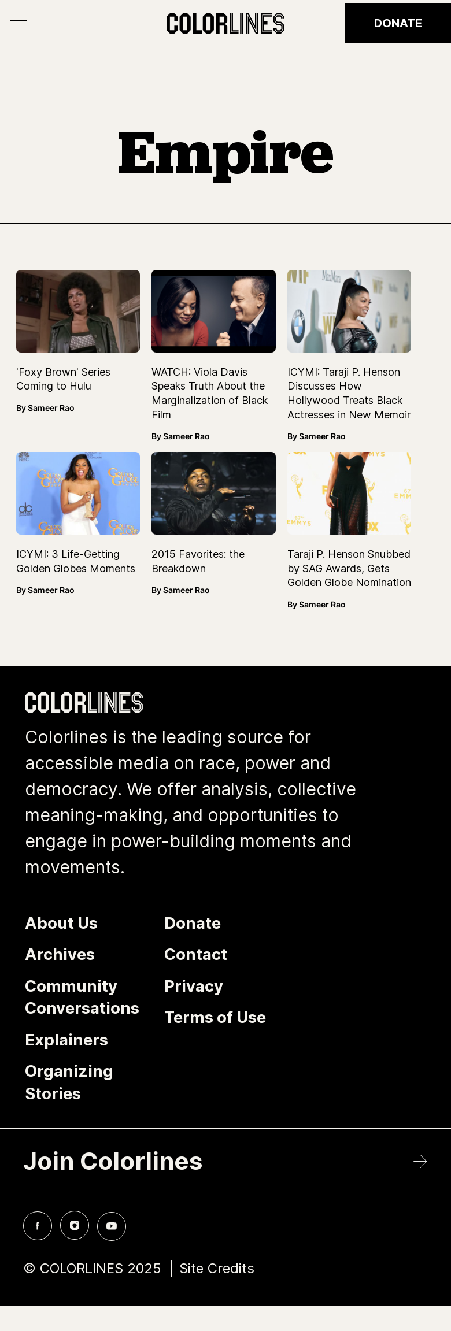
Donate (398, 23)
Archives (60, 954)
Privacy (193, 986)
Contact (195, 954)
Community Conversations (82, 997)
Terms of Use (215, 1017)
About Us (61, 923)
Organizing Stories (69, 1082)
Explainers (66, 1040)
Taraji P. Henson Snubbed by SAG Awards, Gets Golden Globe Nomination (349, 568)
